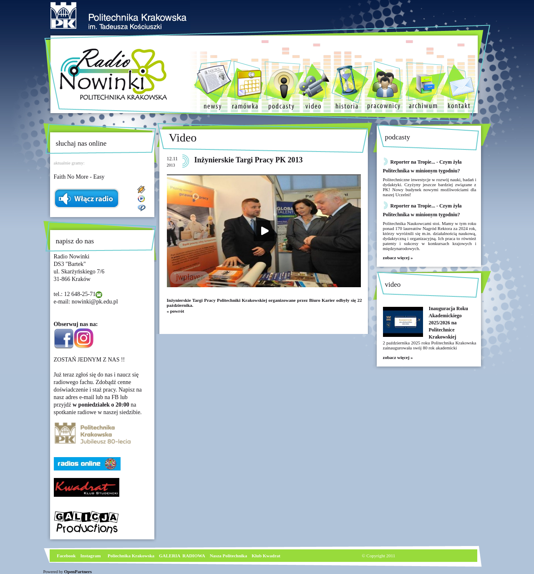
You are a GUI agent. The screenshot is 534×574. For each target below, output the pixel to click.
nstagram (91, 555)
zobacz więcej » (398, 257)
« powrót (175, 311)
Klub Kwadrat (266, 555)
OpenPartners (78, 571)
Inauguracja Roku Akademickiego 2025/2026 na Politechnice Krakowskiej (448, 323)
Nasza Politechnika (228, 555)
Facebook (66, 555)
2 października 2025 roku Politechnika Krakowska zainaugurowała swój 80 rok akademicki (429, 345)
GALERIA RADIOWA (182, 555)
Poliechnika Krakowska (132, 555)
